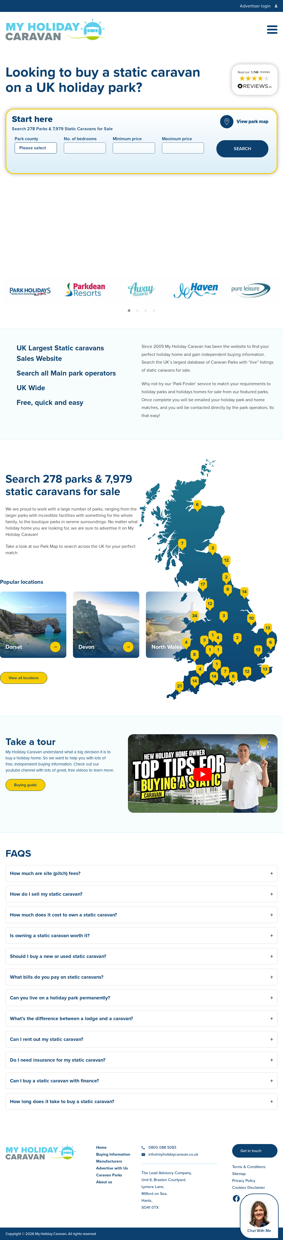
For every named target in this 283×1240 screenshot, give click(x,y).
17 (203, 584)
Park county (26, 139)
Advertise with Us (112, 1168)
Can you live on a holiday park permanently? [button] (141, 998)
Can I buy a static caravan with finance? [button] (141, 1081)
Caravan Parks (109, 1175)
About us (104, 1182)
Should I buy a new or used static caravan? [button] (141, 956)
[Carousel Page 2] (137, 310)
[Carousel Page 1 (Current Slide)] (129, 310)
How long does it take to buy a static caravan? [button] (141, 1101)
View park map (252, 121)
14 (194, 681)
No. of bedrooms (80, 139)
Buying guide (25, 785)
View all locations (24, 678)
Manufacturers (109, 1161)
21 (179, 686)
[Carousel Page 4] (154, 310)
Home (101, 1147)
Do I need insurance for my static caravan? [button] (141, 1060)
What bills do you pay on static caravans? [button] (141, 977)
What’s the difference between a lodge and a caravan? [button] (141, 1018)
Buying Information (113, 1154)
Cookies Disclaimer (248, 1187)
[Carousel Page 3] (145, 310)
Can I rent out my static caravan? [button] (141, 1039)
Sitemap (239, 1174)
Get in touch (250, 1151)
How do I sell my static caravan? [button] (141, 894)
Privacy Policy (243, 1181)
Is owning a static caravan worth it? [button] (141, 935)
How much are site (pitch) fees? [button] (141, 873)
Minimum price (127, 139)
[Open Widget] (259, 1216)
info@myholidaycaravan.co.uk (173, 1154)
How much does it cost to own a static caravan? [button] (141, 915)
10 (251, 618)
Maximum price (177, 139)
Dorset (33, 646)
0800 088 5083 (162, 1147)
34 (194, 616)
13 (258, 650)
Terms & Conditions (249, 1167)
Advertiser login (255, 6)
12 (210, 603)
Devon (106, 646)
